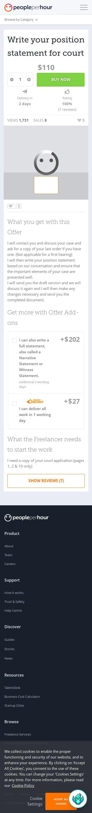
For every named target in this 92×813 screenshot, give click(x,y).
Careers (9, 564)
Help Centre (13, 610)
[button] (83, 7)
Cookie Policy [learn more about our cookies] (23, 785)
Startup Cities (14, 705)
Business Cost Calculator (22, 696)
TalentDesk (12, 687)
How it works (14, 592)
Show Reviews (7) (46, 480)
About (8, 546)
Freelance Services (17, 734)
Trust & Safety (14, 601)
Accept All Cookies (61, 801)
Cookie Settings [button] (34, 801)
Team (8, 555)
